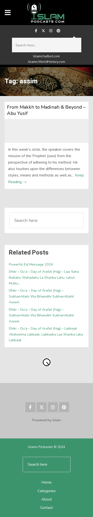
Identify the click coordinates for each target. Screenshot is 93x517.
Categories (47, 491)
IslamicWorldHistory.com (46, 61)
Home (46, 482)
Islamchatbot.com (46, 56)
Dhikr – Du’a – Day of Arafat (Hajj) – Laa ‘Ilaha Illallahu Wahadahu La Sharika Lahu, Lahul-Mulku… (44, 277)
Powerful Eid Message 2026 (31, 264)
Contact (46, 507)
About (46, 499)
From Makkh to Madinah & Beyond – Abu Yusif (46, 110)
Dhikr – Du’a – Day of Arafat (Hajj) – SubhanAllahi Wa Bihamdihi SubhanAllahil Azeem (41, 296)
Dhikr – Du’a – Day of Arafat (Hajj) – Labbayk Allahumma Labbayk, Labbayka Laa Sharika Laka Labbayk (46, 334)
